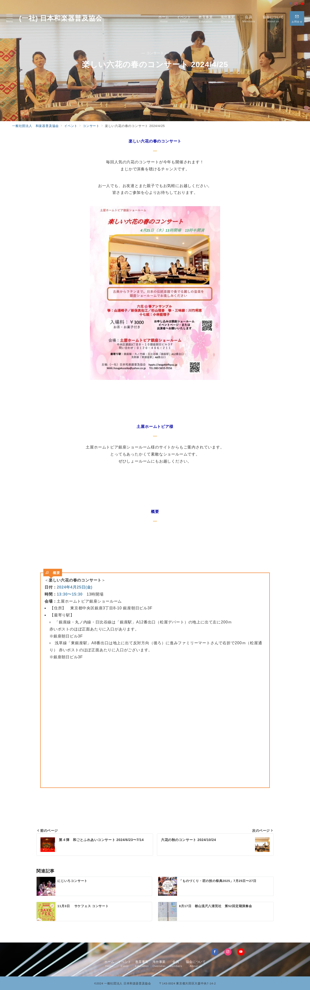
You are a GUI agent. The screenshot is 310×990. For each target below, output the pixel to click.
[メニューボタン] (9, 18)
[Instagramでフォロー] (296, 4)
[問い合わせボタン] (297, 18)
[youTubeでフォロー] (241, 952)
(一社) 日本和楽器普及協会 (60, 18)
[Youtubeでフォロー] (302, 4)
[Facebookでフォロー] (290, 4)
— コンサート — (154, 53)
